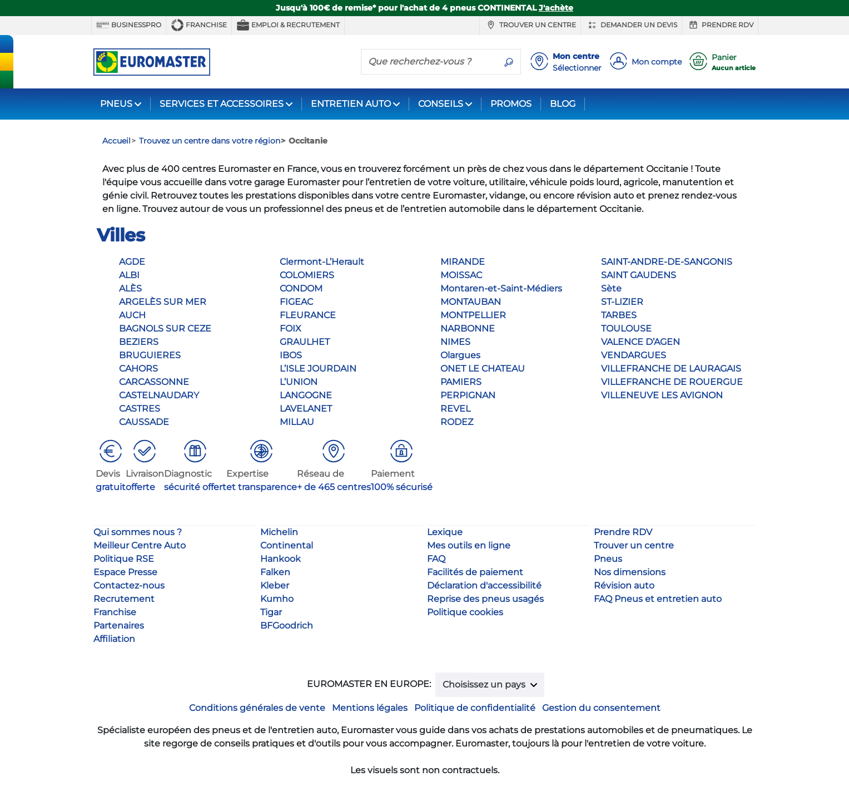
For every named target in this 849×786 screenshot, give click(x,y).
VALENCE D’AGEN (640, 342)
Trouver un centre (530, 25)
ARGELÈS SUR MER (162, 301)
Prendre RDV (720, 25)
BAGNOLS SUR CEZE (165, 328)
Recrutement (124, 599)
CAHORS (138, 368)
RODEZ (456, 422)
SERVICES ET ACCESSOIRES (222, 103)
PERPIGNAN (467, 395)
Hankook (280, 558)
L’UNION (298, 382)
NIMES (455, 342)
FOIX (290, 328)
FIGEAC (296, 301)
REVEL (455, 408)
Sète (611, 288)
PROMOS (511, 103)
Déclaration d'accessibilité (484, 585)
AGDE (132, 261)
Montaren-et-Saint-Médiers (501, 288)
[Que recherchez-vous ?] (429, 61)
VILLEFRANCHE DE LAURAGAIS (671, 368)
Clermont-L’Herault (322, 261)
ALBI (129, 275)
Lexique (445, 532)
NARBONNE (467, 328)
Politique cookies (465, 612)
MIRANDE (462, 261)
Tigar (271, 612)
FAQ (436, 558)
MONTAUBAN (470, 301)
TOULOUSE (626, 328)
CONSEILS (440, 103)
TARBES (619, 315)
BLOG (562, 103)
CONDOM (301, 288)
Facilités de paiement (475, 572)
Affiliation (114, 639)
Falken (275, 572)
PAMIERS (460, 382)
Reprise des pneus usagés (485, 599)
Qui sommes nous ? (137, 532)
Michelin (279, 532)
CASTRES (139, 408)
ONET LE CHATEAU (482, 368)
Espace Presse (125, 572)
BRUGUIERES (150, 355)
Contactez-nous (129, 585)
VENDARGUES (633, 355)
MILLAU (297, 422)
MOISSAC (461, 275)
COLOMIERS (307, 275)
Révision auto (624, 585)
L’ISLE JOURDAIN (318, 368)
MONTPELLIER (473, 315)
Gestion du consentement (601, 708)
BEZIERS (138, 342)
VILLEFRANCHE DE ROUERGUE (672, 382)
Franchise (199, 25)
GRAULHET (305, 342)
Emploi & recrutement (288, 25)
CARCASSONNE (154, 382)
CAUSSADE (144, 422)
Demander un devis (631, 25)
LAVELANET (306, 408)
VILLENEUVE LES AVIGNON (662, 395)
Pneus (608, 558)
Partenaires (118, 625)
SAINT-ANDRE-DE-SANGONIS (666, 261)
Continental (286, 545)
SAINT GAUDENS (638, 275)
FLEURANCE (308, 315)
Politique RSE (123, 558)
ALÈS (130, 288)
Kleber (274, 585)
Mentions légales (370, 708)
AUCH (132, 315)
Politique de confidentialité (474, 708)
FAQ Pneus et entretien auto (658, 599)
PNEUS (116, 103)
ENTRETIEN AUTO (351, 103)
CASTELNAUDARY (159, 395)
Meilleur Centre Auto (139, 545)
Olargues (460, 355)
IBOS (291, 355)
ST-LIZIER (622, 301)
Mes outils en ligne (468, 545)
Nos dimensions (630, 572)
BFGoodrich (286, 625)
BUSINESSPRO (128, 25)
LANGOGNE (306, 395)
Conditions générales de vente (257, 708)
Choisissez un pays (485, 684)
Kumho (277, 599)
